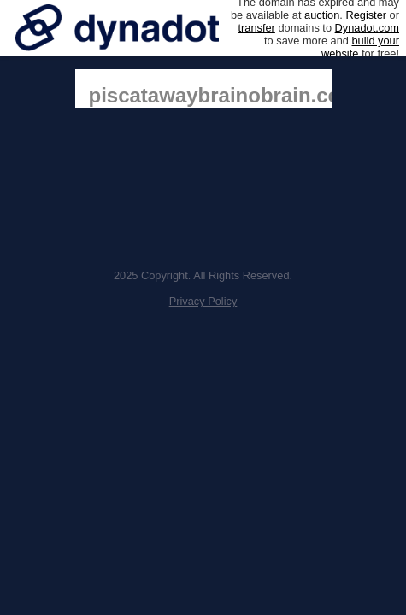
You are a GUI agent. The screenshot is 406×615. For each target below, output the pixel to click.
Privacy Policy (203, 301)
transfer (256, 27)
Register (365, 15)
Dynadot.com (367, 27)
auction (321, 15)
